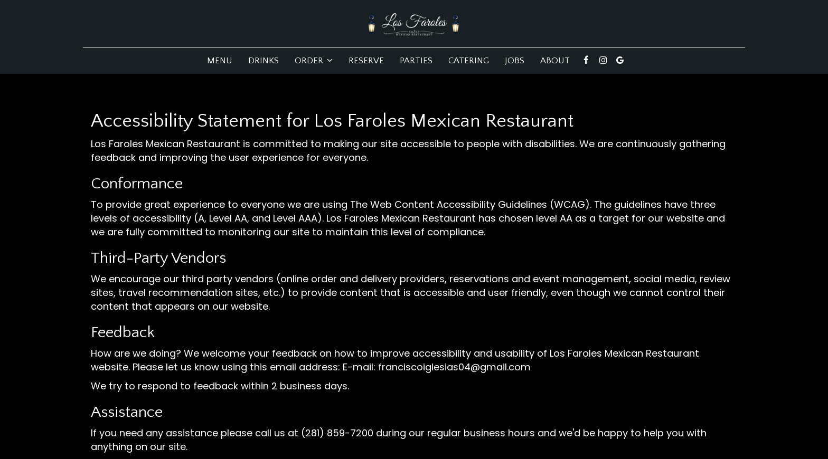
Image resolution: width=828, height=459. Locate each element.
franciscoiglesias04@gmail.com (454, 367)
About (555, 60)
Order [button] (314, 60)
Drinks (263, 60)
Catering (468, 60)
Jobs (514, 60)
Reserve (366, 60)
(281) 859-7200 (337, 432)
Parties (416, 60)
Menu (219, 60)
